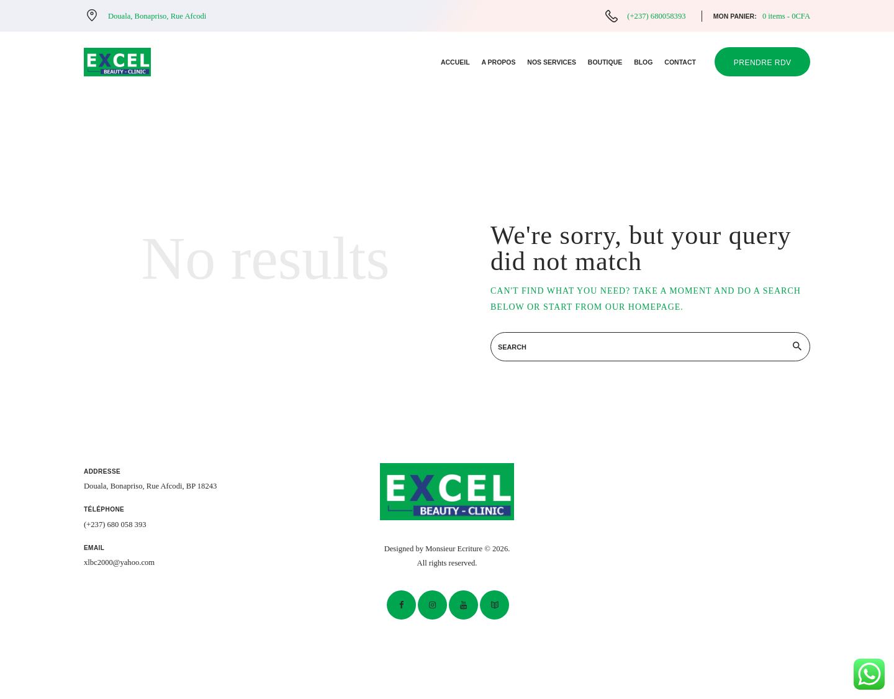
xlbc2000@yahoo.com (119, 562)
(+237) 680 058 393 (115, 524)
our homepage (643, 307)
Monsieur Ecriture (453, 548)
